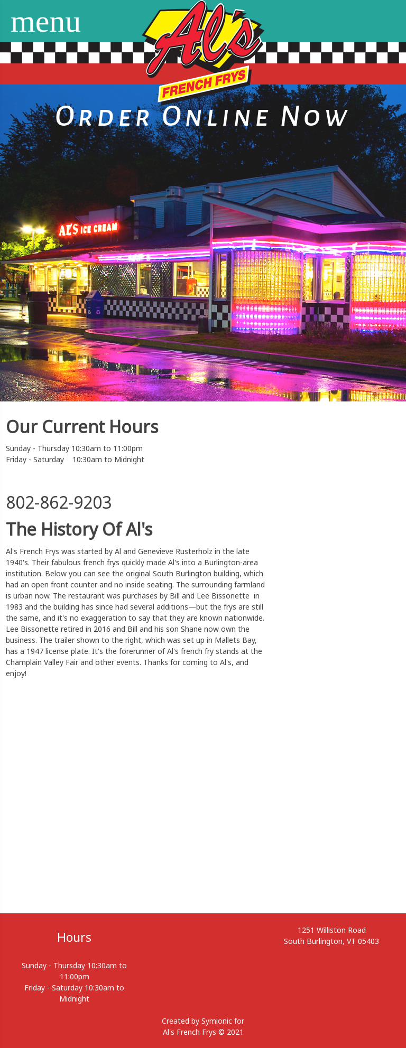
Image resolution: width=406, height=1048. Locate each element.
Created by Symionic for (203, 1021)
